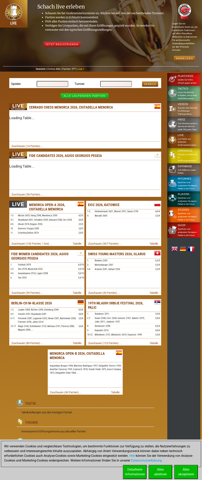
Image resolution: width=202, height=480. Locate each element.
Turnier (79, 84)
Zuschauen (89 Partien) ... (27, 343)
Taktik (30, 403)
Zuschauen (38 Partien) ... (27, 194)
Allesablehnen (160, 472)
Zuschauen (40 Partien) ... (66, 392)
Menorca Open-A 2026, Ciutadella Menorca (47, 207)
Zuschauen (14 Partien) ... (27, 146)
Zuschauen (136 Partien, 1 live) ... (31, 243)
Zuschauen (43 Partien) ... (104, 292)
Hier (132, 456)
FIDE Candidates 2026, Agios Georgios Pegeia (65, 156)
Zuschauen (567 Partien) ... (105, 243)
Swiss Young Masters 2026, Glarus (117, 254)
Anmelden (184, 58)
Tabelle (77, 243)
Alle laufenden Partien (85, 95)
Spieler (16, 84)
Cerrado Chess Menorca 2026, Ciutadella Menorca (71, 107)
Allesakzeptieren (186, 472)
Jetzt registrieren (62, 44)
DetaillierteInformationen (135, 472)
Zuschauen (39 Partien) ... (27, 292)
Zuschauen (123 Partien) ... (105, 343)
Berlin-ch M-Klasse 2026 (31, 303)
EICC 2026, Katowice (104, 205)
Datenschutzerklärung (146, 460)
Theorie (31, 422)
